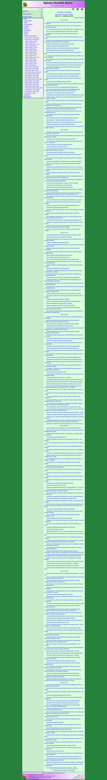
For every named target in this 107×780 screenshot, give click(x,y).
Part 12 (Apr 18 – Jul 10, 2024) (32, 87)
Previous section (57, 770)
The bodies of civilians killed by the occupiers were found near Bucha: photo (64, 338)
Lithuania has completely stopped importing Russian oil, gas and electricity (64, 423)
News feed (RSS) (27, 14)
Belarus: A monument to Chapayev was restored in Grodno (60, 305)
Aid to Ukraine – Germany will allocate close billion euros (60, 120)
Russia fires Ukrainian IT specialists (55, 722)
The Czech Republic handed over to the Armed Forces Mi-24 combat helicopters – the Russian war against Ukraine (62, 705)
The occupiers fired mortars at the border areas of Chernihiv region (62, 259)
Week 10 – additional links (30, 48)
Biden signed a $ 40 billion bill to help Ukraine (57, 268)
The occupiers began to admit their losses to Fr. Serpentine (60, 152)
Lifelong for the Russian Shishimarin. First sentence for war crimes (62, 565)
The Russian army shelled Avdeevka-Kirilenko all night (59, 483)
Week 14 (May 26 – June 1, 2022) (32, 59)
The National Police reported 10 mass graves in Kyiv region (60, 660)
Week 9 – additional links (30, 45)
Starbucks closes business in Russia (54, 529)
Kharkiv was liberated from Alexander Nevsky (57, 46)
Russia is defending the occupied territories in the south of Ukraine (62, 76)
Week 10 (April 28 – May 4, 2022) (32, 46)
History (26, 23)
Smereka (26, 33)
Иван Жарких (27, 103)
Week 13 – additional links (30, 58)
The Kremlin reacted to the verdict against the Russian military (61, 498)
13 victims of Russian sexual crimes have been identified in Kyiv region (63, 199)
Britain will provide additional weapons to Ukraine (58, 81)
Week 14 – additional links (30, 61)
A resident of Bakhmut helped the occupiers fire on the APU (60, 527)
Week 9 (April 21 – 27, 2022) (31, 43)
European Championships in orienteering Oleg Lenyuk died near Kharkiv (64, 161)
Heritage (26, 29)
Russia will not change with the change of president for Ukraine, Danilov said (65, 62)
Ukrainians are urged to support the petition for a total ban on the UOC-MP (64, 414)
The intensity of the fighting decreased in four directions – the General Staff (64, 453)
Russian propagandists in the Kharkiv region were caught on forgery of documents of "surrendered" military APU (62, 676)
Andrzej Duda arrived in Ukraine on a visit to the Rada (59, 325)
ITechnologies (27, 31)
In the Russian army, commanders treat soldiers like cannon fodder (62, 323)
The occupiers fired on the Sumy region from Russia (59, 237)
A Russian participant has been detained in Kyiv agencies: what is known (64, 64)
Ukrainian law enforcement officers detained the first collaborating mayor (64, 359)
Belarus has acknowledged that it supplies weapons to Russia (61, 745)
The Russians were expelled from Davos (56, 437)
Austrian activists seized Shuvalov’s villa (56, 371)
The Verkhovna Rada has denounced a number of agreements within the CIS (64, 379)
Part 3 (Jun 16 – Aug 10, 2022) (32, 69)
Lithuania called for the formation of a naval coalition (59, 518)
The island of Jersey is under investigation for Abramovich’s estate (62, 702)
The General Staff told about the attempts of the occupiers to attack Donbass (64, 653)
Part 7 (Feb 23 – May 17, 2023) (32, 77)
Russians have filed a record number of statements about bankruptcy (62, 48)
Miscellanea (27, 100)
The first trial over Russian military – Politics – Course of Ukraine (62, 183)
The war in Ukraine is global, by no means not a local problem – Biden (63, 627)
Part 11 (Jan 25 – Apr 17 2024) (32, 85)
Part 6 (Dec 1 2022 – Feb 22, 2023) (33, 75)
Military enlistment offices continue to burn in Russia (59, 255)
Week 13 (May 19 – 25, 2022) (31, 56)
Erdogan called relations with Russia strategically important (60, 124)
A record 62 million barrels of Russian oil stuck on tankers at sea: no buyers (64, 616)
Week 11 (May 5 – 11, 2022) (31, 50)
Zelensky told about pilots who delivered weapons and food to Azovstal (63, 234)
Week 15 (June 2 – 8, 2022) (31, 62)
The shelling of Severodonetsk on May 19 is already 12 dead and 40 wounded (65, 94)
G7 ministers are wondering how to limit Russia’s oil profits (60, 139)
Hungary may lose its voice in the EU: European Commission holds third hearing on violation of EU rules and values (63, 613)
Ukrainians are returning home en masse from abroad (59, 185)
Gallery (26, 35)
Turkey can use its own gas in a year (55, 751)
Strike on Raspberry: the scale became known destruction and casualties (63, 428)
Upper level (65, 770)
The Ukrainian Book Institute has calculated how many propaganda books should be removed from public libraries (63, 466)
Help (52, 773)
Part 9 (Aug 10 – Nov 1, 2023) (32, 81)
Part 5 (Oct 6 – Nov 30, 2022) (31, 73)
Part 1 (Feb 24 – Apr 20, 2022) (32, 39)
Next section (72, 770)
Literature (26, 27)
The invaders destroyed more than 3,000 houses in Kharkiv (60, 509)
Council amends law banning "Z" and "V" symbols (58, 377)
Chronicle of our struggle (30, 37)
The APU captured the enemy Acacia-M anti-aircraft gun (60, 50)
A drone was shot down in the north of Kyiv (57, 146)
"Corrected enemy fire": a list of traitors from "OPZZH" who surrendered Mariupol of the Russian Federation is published (63, 490)
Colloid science (28, 21)
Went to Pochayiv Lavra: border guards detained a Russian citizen (62, 87)
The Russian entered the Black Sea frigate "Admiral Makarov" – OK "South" (65, 487)
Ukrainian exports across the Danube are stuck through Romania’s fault (63, 357)
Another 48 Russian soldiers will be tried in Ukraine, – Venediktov (62, 563)
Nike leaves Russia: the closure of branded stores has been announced (63, 700)
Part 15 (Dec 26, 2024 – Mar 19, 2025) (34, 93)
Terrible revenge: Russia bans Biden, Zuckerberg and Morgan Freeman (63, 301)
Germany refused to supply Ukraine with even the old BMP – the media (63, 293)
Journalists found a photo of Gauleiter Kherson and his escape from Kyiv (64, 756)
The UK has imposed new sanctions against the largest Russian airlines (63, 73)
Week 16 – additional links (30, 67)
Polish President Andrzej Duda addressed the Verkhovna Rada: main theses (64, 381)
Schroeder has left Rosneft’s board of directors (57, 207)
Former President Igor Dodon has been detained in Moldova (60, 618)
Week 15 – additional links (30, 64)
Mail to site (25, 11)
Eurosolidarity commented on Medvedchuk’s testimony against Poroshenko (64, 496)
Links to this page (27, 16)
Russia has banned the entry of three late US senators (59, 303)
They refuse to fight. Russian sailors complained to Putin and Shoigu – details (65, 603)
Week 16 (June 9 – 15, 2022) (31, 66)
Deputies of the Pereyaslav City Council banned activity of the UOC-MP (63, 122)
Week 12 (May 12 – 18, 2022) (31, 53)
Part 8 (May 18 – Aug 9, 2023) (32, 79)
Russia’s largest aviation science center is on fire (58, 257)
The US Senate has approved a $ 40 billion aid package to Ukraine (62, 117)
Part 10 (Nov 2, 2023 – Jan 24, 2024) (33, 83)
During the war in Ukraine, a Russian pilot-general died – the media (62, 651)
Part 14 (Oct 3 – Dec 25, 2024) (32, 91)
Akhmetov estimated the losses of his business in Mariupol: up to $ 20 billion (65, 762)
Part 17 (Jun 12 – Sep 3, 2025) (32, 96)
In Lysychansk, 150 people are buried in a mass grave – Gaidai (61, 767)
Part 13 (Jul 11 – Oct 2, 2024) (31, 89)
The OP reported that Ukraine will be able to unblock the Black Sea (62, 348)
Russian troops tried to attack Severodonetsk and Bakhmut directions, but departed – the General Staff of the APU (63, 759)
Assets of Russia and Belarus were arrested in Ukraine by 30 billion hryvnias (64, 29)
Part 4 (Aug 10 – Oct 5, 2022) (31, 71)
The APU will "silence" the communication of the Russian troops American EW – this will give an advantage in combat (63, 180)
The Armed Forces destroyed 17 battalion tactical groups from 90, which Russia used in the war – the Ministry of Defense (62, 670)
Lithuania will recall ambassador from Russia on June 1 (59, 594)
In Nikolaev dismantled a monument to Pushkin (57, 299)
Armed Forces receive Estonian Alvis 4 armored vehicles (60, 92)
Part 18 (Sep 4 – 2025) (30, 98)
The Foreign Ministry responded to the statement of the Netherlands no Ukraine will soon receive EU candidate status (62, 641)
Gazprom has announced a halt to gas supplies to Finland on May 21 (62, 205)
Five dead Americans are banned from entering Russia (59, 340)
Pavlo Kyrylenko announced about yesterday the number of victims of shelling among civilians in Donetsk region (62, 581)
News (25, 19)
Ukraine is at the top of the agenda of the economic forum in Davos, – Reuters (65, 412)
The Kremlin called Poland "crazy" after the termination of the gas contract (64, 531)
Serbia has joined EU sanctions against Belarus (57, 242)
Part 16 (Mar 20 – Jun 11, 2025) (32, 95)
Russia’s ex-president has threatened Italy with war (58, 695)
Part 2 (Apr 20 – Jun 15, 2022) (32, 41)
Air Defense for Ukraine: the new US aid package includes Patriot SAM (63, 220)
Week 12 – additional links (30, 54)
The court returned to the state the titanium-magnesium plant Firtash (62, 673)
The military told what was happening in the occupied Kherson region (63, 346)
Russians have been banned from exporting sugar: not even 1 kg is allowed (64, 167)
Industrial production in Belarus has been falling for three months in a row (64, 620)
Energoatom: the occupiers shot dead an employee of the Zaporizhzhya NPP (64, 561)
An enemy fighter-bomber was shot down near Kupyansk (60, 43)
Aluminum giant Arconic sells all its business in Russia (59, 187)
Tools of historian (28, 25)
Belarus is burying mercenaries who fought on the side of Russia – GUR (63, 383)
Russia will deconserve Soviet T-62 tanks (56, 485)
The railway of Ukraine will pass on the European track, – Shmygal (62, 655)
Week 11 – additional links (30, 51)
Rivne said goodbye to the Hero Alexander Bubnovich (59, 144)
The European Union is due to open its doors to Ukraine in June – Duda (63, 406)
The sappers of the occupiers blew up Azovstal (57, 622)
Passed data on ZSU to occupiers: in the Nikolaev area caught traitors (63, 277)
